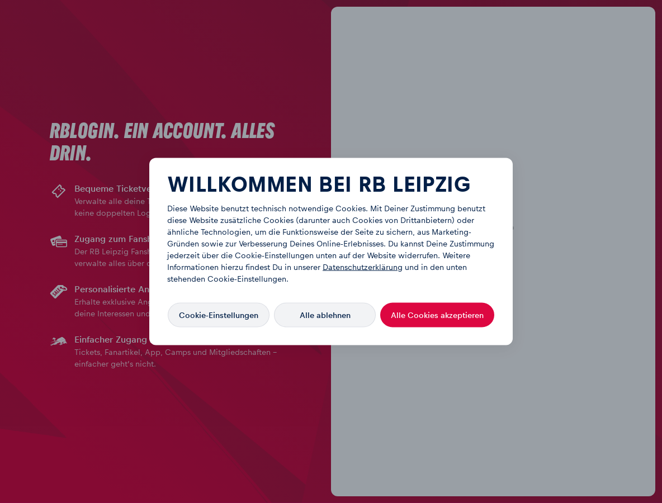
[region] (331, 251)
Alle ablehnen (325, 315)
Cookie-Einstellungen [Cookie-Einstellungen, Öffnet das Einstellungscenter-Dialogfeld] (218, 315)
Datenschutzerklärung (363, 267)
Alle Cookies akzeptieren (437, 315)
